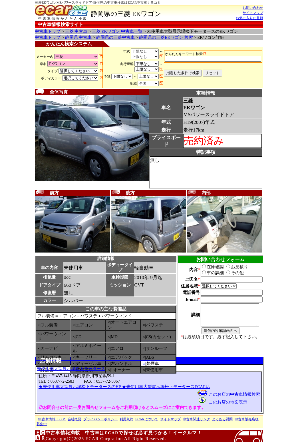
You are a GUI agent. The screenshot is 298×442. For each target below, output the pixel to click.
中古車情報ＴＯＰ (52, 419)
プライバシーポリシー (100, 419)
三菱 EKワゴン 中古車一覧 (117, 31)
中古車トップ (48, 31)
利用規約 (126, 419)
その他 (232, 273)
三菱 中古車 (76, 31)
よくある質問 (222, 419)
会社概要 (74, 419)
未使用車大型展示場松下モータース (71, 368)
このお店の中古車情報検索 (234, 394)
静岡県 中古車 (78, 37)
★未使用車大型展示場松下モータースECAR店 (166, 386)
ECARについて (146, 419)
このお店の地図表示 (228, 402)
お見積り (234, 267)
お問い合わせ (253, 8)
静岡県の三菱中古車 (115, 37)
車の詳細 (210, 273)
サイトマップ (253, 13)
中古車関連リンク (196, 419)
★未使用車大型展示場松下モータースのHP (80, 386)
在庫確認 (210, 267)
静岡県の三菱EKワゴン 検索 (166, 37)
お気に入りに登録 (249, 18)
